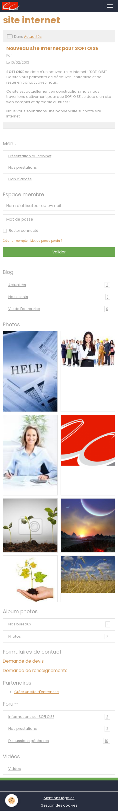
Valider (59, 252)
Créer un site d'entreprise (36, 691)
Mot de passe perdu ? (46, 241)
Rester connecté (23, 230)
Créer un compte (15, 241)
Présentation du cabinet (29, 156)
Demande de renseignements (35, 670)
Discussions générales (59, 741)
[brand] (11, 6)
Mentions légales (59, 798)
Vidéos (14, 768)
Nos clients (59, 297)
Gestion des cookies (59, 805)
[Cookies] (11, 800)
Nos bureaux (59, 624)
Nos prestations (22, 167)
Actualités (33, 36)
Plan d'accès (20, 179)
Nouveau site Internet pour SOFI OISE (52, 48)
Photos (59, 636)
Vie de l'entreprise (59, 309)
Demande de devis (23, 661)
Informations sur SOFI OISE (59, 717)
